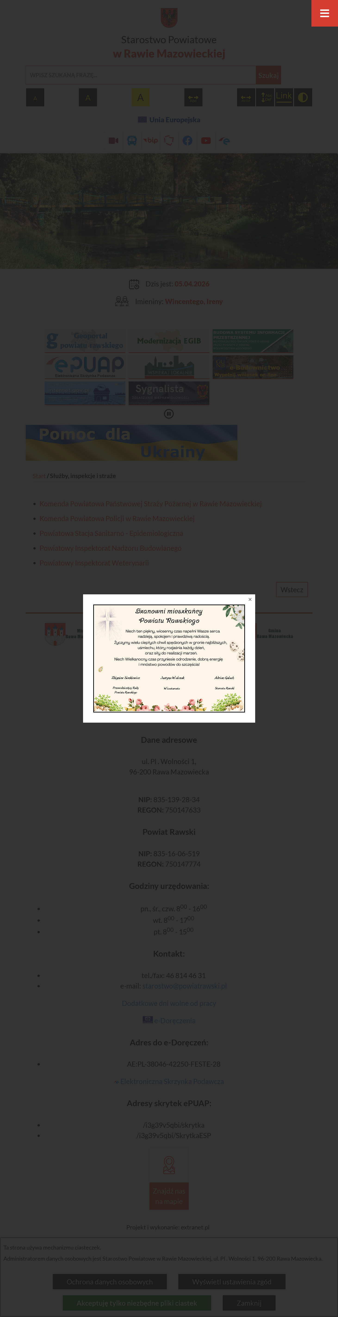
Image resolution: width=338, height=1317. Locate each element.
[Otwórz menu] (324, 13)
